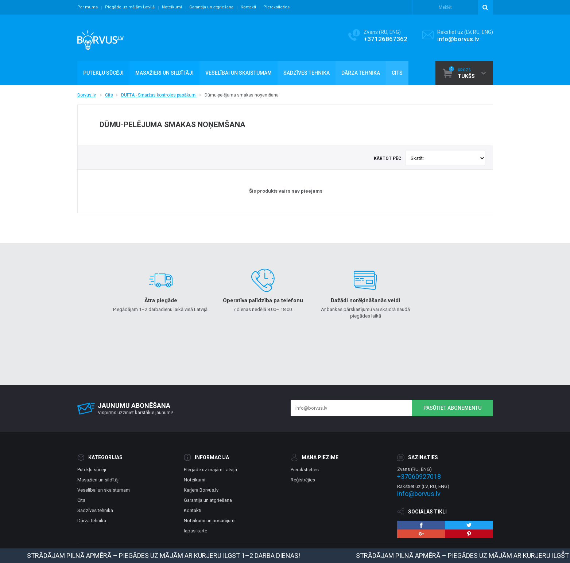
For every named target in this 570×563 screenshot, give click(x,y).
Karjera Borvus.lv (201, 490)
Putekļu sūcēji (91, 469)
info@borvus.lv (458, 39)
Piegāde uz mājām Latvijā (130, 7)
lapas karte (195, 531)
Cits (109, 95)
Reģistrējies (303, 480)
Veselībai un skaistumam (103, 490)
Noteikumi (172, 7)
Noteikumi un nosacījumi (210, 520)
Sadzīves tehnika (95, 510)
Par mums (87, 7)
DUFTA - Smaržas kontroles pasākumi (159, 95)
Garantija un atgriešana (211, 7)
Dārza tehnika (91, 520)
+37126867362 (385, 39)
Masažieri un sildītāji (98, 480)
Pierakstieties (276, 7)
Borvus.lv (86, 95)
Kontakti (248, 7)
